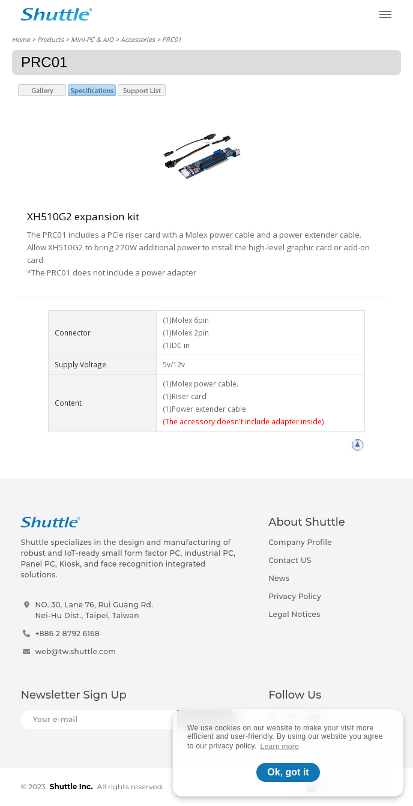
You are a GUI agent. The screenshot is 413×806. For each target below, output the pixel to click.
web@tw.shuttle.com (75, 651)
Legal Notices (294, 614)
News (278, 578)
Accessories (138, 39)
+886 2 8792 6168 (67, 633)
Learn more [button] (280, 746)
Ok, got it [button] (288, 772)
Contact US (289, 560)
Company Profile (300, 542)
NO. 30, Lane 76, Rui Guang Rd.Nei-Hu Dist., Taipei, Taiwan (94, 610)
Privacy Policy (294, 596)
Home (21, 39)
